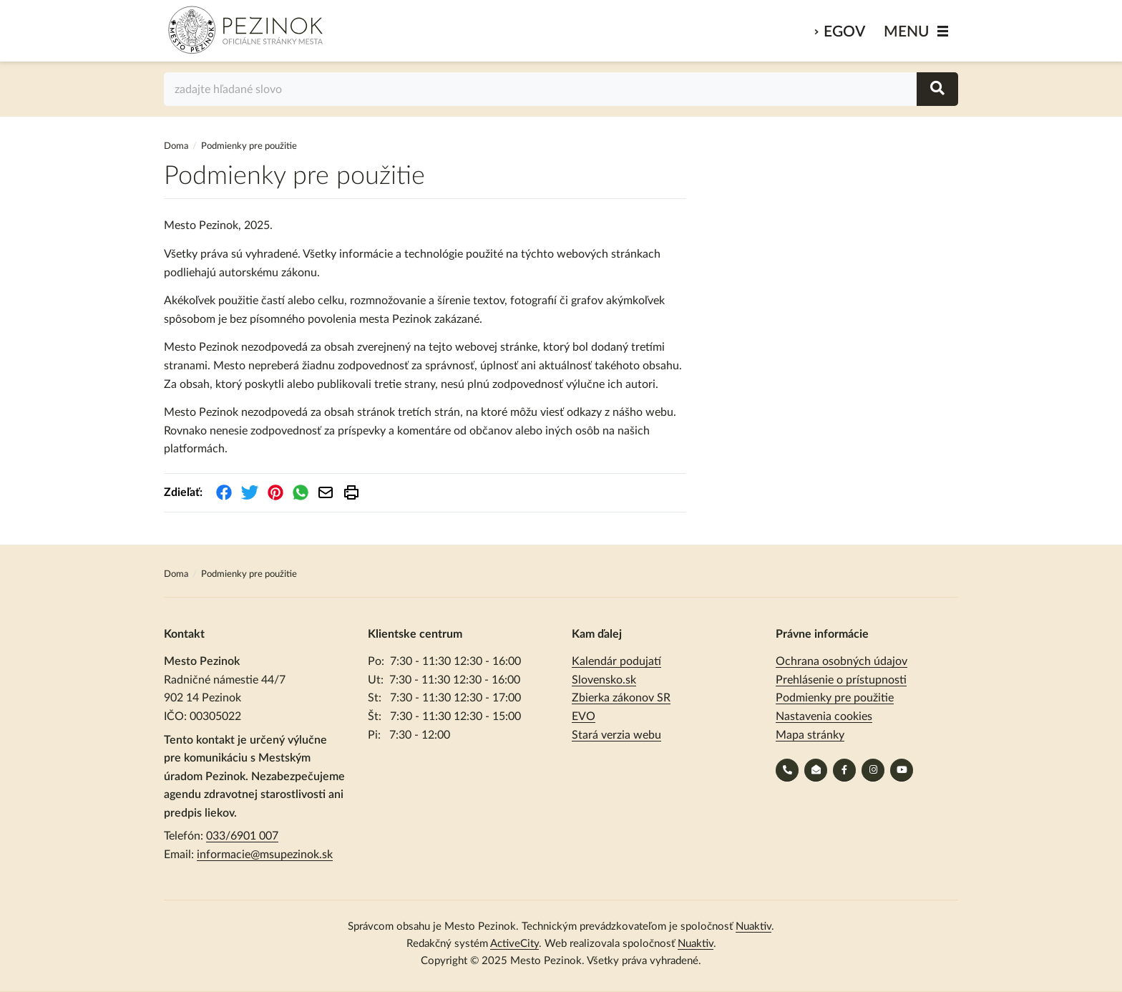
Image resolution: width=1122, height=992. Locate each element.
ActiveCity (514, 943)
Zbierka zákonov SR (621, 698)
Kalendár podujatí (616, 661)
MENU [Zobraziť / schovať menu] (907, 31)
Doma (177, 146)
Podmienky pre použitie (835, 698)
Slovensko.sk (604, 680)
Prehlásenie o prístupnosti (841, 680)
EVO (583, 716)
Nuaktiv (753, 926)
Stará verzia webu (616, 735)
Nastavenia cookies (824, 716)
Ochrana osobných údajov (841, 661)
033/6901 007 (242, 836)
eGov (844, 31)
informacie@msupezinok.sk (265, 854)
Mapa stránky (810, 735)
